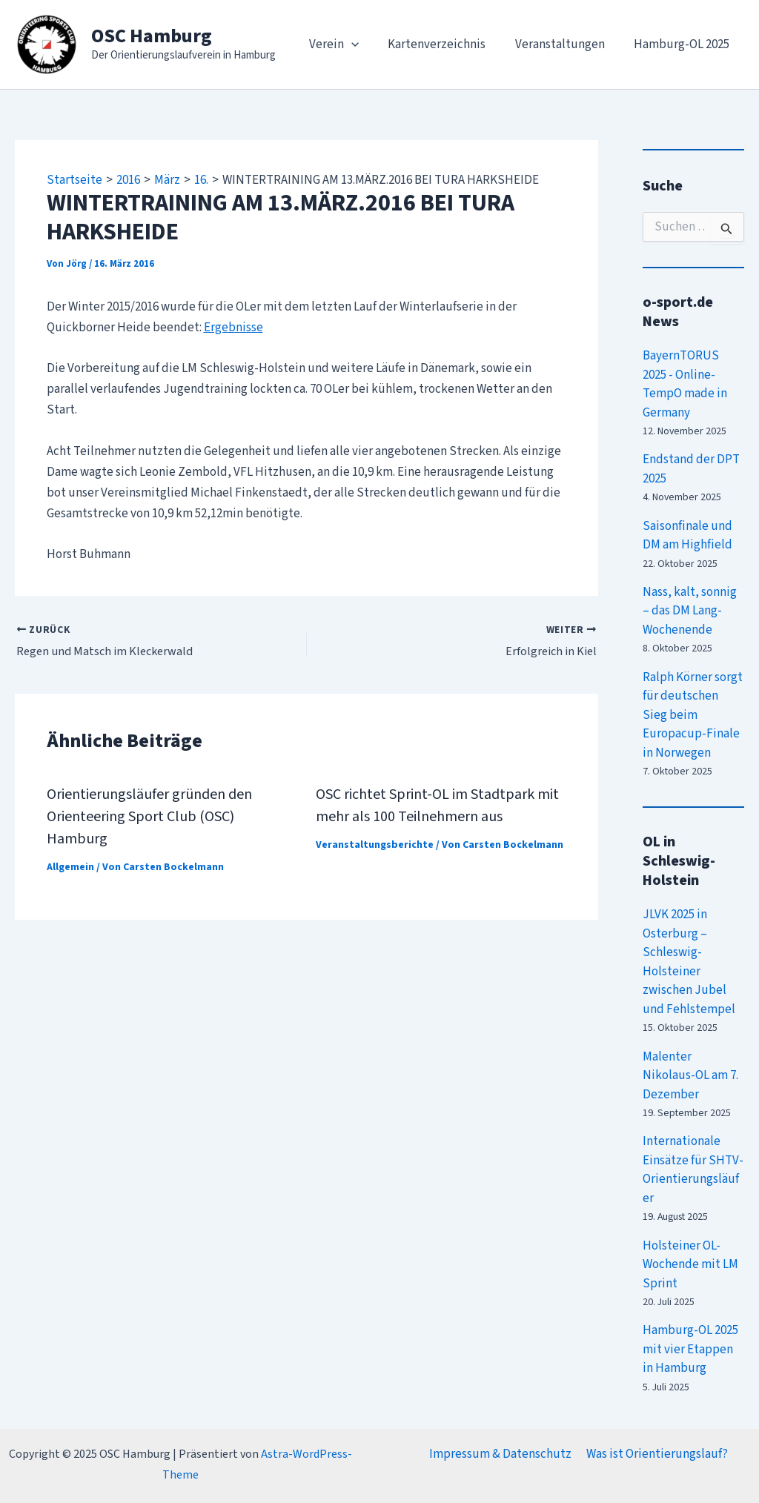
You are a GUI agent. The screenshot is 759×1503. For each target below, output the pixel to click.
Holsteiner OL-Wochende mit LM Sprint (690, 1265)
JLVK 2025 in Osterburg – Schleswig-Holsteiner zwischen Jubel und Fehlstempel (689, 962)
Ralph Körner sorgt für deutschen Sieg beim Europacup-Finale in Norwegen (693, 715)
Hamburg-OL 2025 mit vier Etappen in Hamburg (690, 1349)
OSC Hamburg (151, 36)
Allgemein (70, 867)
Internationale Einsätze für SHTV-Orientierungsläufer (693, 1169)
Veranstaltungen (566, 44)
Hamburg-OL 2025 (684, 44)
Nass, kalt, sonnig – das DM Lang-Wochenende (690, 611)
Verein (348, 44)
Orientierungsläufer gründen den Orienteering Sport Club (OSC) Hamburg (149, 816)
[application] (365, 44)
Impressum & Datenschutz (502, 1454)
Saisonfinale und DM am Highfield (687, 535)
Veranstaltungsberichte (375, 844)
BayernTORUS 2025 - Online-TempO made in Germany (685, 384)
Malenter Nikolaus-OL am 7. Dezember (690, 1076)
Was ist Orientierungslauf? (656, 1454)
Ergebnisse (233, 327)
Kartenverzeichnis (447, 44)
